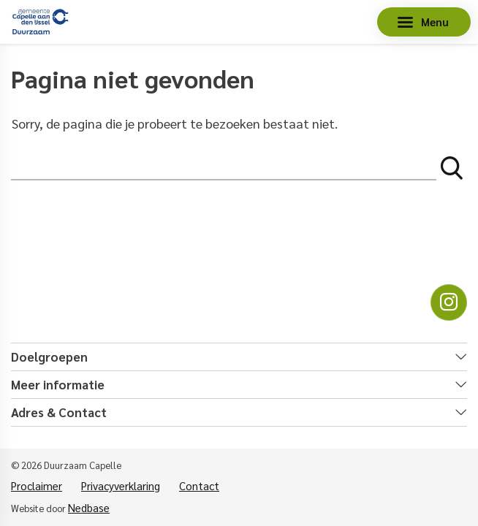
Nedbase (89, 507)
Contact (199, 485)
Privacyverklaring (120, 485)
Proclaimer (36, 485)
